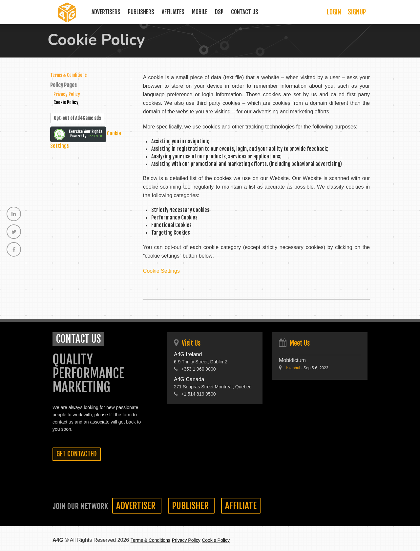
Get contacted (76, 453)
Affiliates (173, 12)
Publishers (141, 12)
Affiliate (241, 505)
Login (334, 12)
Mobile (199, 12)
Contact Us (244, 12)
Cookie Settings (161, 271)
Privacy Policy (66, 94)
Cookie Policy (65, 102)
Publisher (191, 505)
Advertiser (137, 505)
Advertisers (106, 12)
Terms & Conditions (68, 75)
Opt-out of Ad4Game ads (77, 118)
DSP (219, 12)
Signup (357, 12)
